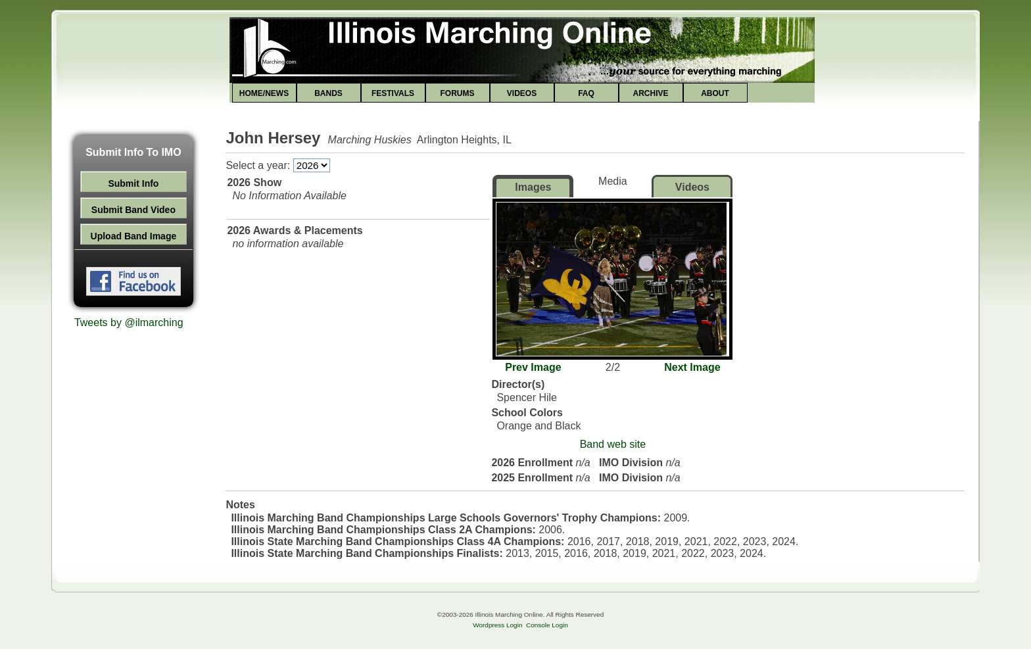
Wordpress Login (497, 625)
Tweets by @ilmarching (128, 322)
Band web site (613, 444)
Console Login (547, 625)
